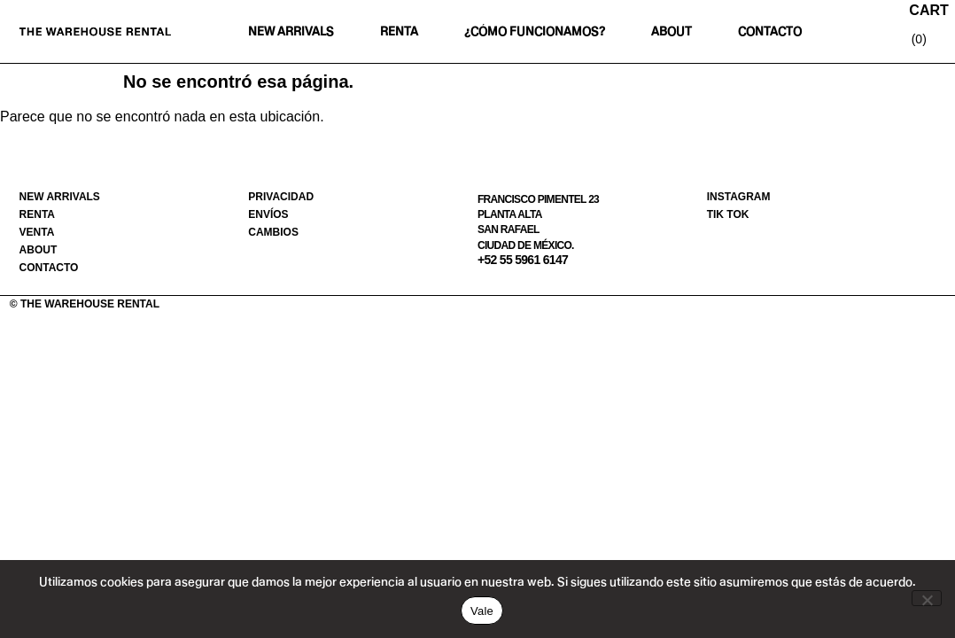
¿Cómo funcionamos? (534, 31)
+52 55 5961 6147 (523, 260)
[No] (927, 598)
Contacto (770, 31)
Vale (481, 611)
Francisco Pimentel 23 (538, 199)
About (671, 31)
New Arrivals (291, 31)
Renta (399, 31)
